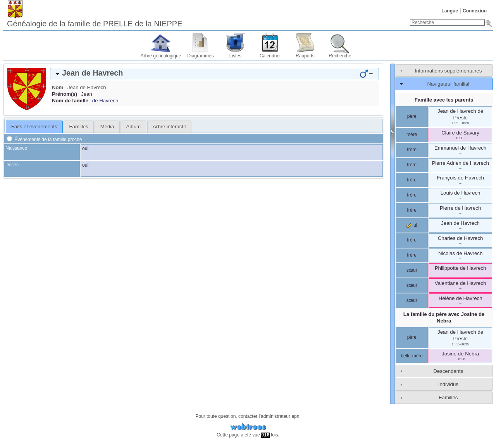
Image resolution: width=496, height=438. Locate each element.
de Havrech (105, 100)
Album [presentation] (133, 126)
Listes (235, 56)
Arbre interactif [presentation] (169, 126)
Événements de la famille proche (44, 139)
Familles (448, 397)
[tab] (214, 74)
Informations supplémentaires (448, 71)
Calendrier (270, 56)
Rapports (305, 56)
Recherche (340, 56)
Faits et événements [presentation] (34, 126)
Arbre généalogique (161, 56)
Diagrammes (200, 56)
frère (412, 149)
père (412, 116)
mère (411, 134)
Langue (449, 11)
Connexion (475, 11)
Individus (448, 384)
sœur (411, 270)
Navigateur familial (448, 84)
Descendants (448, 371)
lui (411, 225)
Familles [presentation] (78, 126)
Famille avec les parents (444, 100)
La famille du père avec (444, 317)
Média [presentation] (107, 126)
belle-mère (412, 356)
